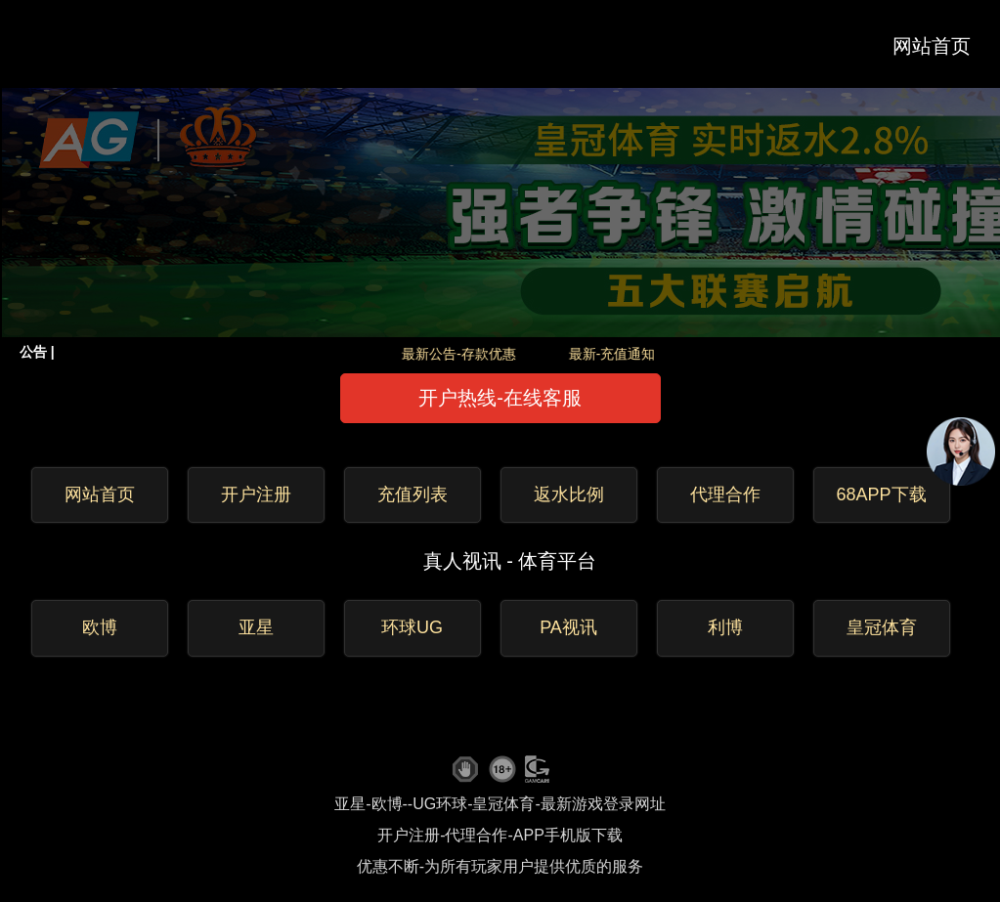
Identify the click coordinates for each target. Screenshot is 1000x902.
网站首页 (931, 46)
